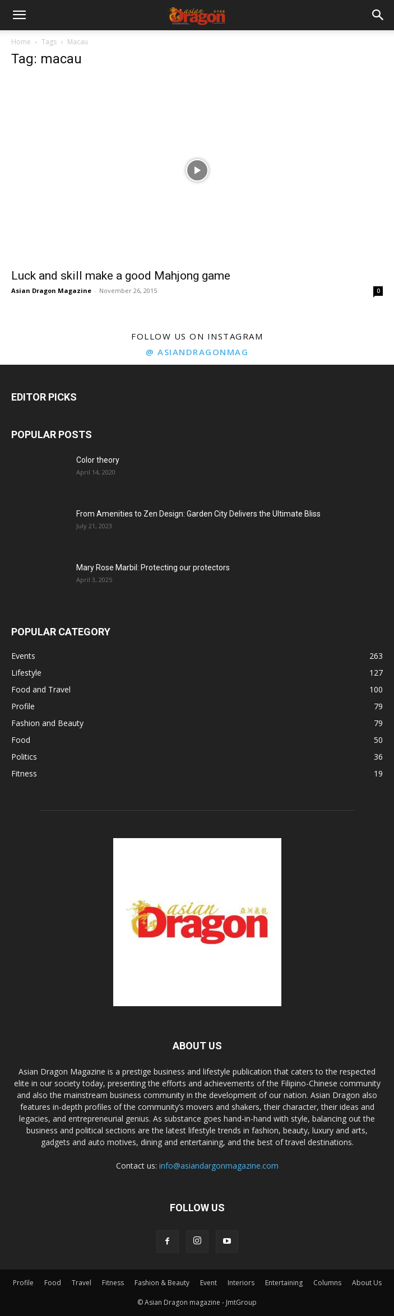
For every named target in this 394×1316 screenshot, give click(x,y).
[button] (19, 15)
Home (21, 41)
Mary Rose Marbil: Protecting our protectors (153, 567)
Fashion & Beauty (162, 1282)
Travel (81, 1282)
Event (208, 1282)
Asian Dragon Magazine (51, 290)
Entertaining (284, 1282)
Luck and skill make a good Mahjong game (120, 275)
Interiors (241, 1282)
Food (52, 1282)
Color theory (97, 459)
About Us (367, 1282)
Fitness (113, 1282)
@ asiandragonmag (197, 351)
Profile (23, 1282)
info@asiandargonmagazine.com (219, 1165)
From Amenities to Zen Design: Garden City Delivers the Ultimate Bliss (198, 513)
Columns (327, 1282)
